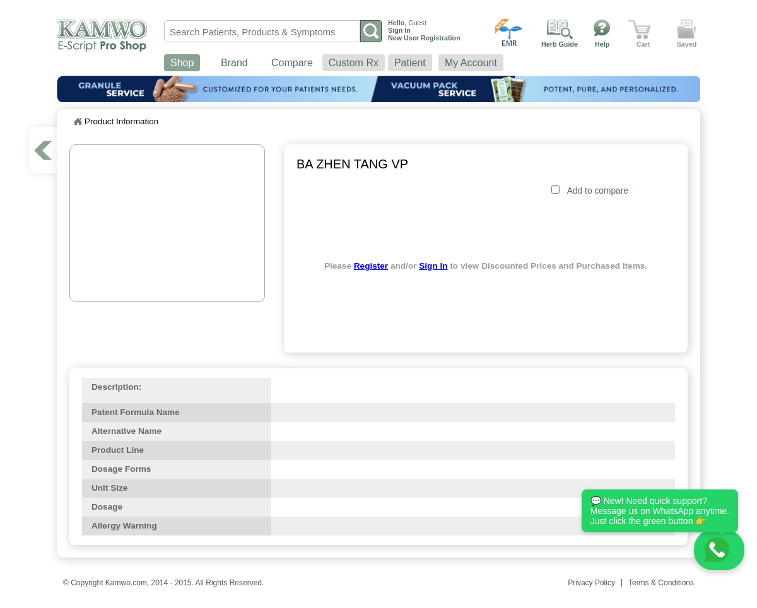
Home (78, 122)
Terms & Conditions (661, 582)
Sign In (433, 266)
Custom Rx (353, 62)
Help (602, 44)
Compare (292, 62)
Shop (182, 62)
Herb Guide (559, 44)
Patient (410, 62)
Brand (234, 62)
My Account (471, 62)
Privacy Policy (591, 582)
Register (371, 266)
